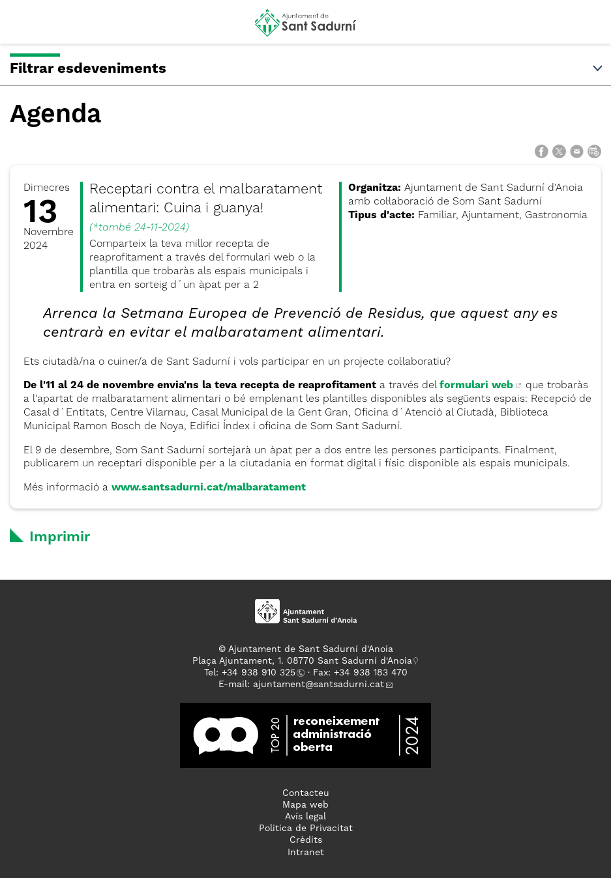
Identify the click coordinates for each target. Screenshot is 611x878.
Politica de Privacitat (306, 828)
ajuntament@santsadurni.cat (318, 684)
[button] (22, 27)
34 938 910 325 (261, 672)
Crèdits (306, 840)
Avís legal (305, 816)
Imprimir (59, 537)
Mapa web (305, 805)
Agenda (55, 115)
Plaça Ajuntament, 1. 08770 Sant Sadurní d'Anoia (302, 661)
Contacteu (305, 793)
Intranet (306, 852)
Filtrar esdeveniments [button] (307, 69)
